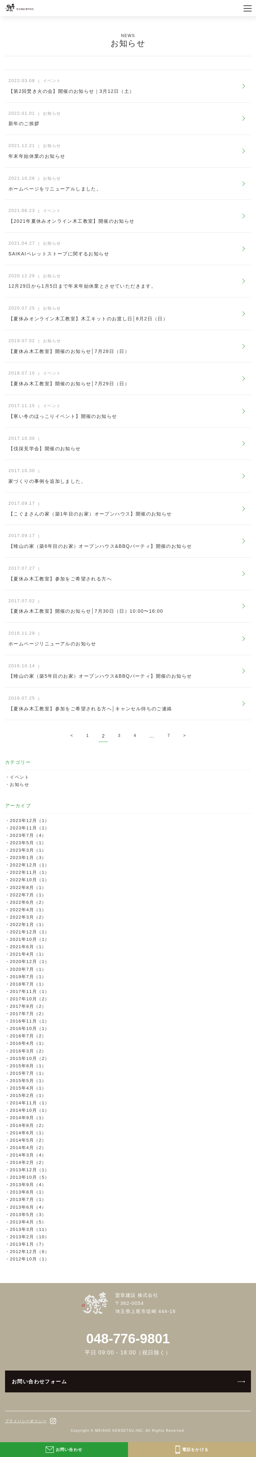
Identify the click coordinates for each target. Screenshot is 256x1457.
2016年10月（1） (29, 1028)
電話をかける (192, 1450)
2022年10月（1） (29, 879)
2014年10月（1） (29, 1110)
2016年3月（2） (28, 1051)
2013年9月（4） (28, 1184)
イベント (19, 777)
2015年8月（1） (28, 1065)
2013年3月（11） (29, 1229)
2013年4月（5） (28, 1221)
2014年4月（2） (28, 1147)
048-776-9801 (128, 1338)
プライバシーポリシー (26, 1421)
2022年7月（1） (28, 894)
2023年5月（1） (28, 842)
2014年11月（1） (29, 1102)
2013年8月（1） (28, 1192)
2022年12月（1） (29, 864)
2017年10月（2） (29, 998)
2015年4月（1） (28, 1088)
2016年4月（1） (28, 1043)
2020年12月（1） (29, 961)
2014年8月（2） (28, 1125)
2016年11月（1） (29, 1021)
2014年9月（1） (28, 1117)
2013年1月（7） (28, 1244)
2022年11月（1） (29, 872)
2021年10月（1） (29, 939)
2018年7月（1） (28, 984)
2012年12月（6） (29, 1251)
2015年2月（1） (28, 1095)
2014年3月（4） (28, 1155)
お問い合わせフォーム (39, 1381)
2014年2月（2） (28, 1162)
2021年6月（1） (28, 946)
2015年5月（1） (28, 1080)
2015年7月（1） (28, 1073)
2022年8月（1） (28, 887)
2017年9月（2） (28, 1006)
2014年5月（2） (28, 1140)
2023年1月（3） (28, 857)
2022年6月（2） (28, 902)
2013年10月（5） (29, 1177)
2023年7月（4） (28, 835)
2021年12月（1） (29, 931)
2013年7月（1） (28, 1199)
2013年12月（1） (29, 1169)
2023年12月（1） (29, 820)
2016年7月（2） (28, 1035)
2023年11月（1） (29, 827)
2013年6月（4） (28, 1207)
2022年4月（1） (28, 909)
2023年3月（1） (28, 850)
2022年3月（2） (28, 917)
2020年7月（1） (28, 969)
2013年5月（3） (28, 1214)
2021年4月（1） (28, 954)
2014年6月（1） (28, 1132)
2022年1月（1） (28, 924)
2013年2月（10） (29, 1236)
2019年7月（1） (28, 976)
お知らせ (19, 784)
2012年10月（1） (29, 1258)
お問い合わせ (64, 1450)
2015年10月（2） (29, 1058)
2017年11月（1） (29, 991)
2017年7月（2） (28, 1013)
